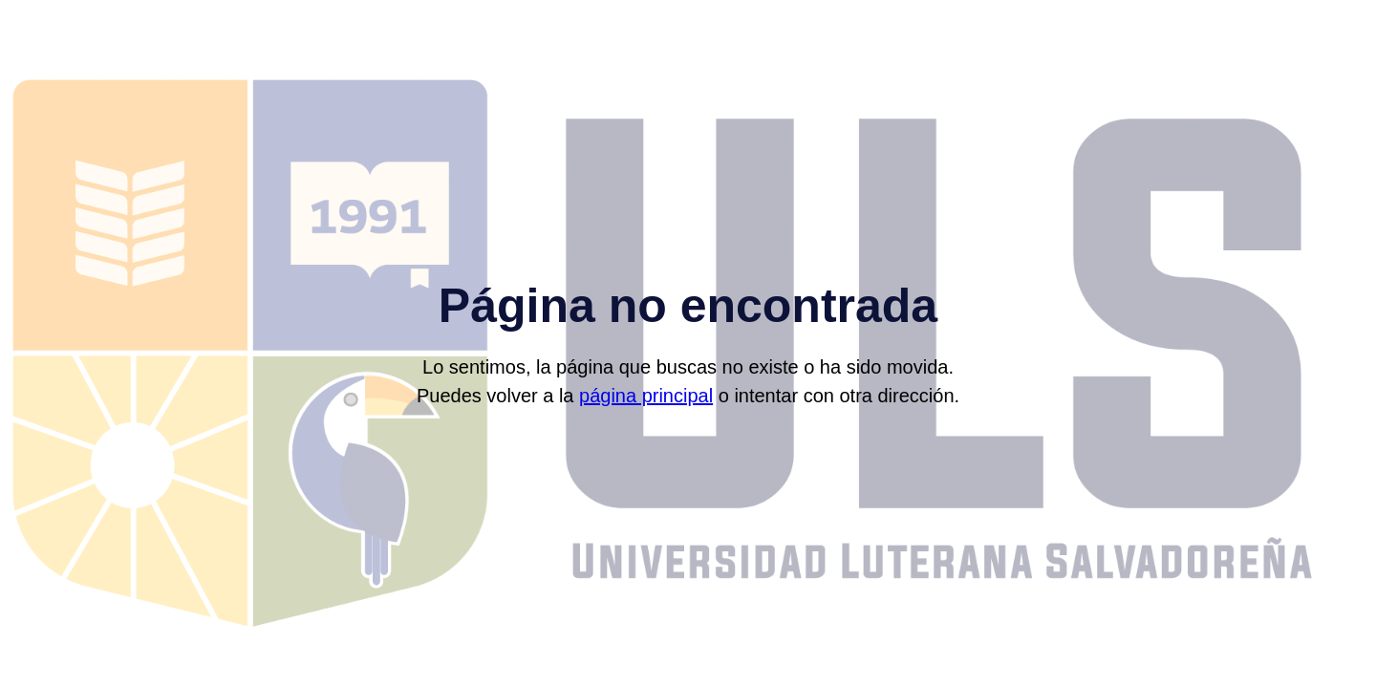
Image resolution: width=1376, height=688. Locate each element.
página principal (646, 395)
